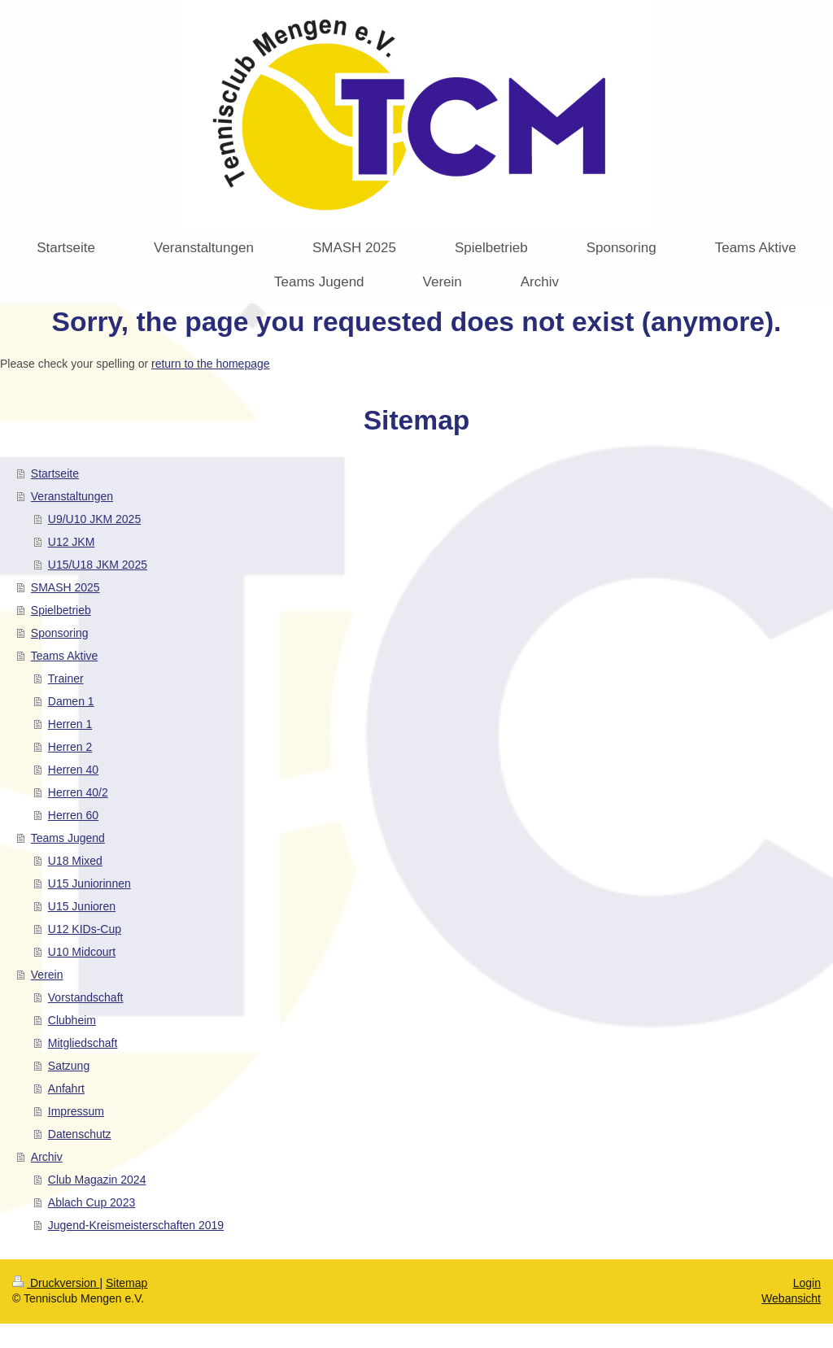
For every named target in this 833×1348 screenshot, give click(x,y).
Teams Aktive (64, 655)
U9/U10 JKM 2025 (94, 519)
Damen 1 (71, 701)
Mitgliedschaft (83, 1042)
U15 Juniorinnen (89, 883)
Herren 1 (70, 724)
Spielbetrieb (61, 610)
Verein (47, 974)
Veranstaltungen (72, 496)
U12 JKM (71, 541)
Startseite (55, 473)
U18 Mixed (75, 860)
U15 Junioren (82, 906)
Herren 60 (73, 815)
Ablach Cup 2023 (91, 1202)
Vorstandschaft (86, 997)
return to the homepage (210, 363)
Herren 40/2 (78, 792)
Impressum (76, 1111)
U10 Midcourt (82, 951)
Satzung (68, 1065)
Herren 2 (70, 746)
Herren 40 (73, 769)
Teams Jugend (68, 837)
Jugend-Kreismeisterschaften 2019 (136, 1225)
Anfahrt (66, 1088)
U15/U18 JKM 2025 (97, 564)
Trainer (66, 678)
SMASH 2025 (65, 587)
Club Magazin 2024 (97, 1179)
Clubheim (72, 1020)
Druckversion (55, 1282)
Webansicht (791, 1298)
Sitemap (126, 1282)
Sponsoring (60, 632)
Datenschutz (79, 1134)
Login (807, 1282)
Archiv (47, 1156)
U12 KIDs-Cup (84, 929)
